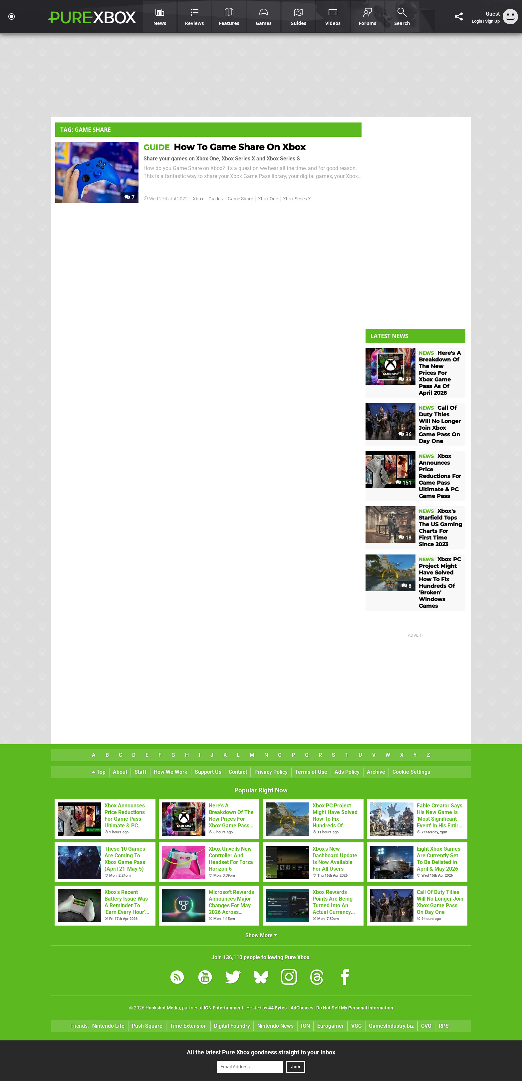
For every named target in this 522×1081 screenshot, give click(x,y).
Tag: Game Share (85, 129)
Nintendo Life (108, 1026)
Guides (215, 199)
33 (404, 379)
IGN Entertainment (223, 1008)
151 (403, 483)
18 (404, 538)
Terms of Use (311, 772)
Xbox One (268, 199)
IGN (305, 1026)
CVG (426, 1026)
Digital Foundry (232, 1026)
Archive (376, 772)
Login (477, 21)
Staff (140, 772)
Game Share (240, 199)
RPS (444, 1026)
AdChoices (301, 1008)
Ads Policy (347, 772)
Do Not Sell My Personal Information (354, 1008)
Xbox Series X (297, 199)
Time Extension (188, 1026)
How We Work (170, 772)
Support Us (208, 772)
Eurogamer (330, 1026)
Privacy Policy (271, 772)
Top (99, 772)
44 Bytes (277, 1008)
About (120, 772)
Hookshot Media (162, 1008)
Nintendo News (275, 1026)
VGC (356, 1026)
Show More (261, 935)
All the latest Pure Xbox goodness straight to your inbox (261, 1052)
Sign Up (492, 21)
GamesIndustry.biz (391, 1026)
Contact (238, 772)
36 (404, 434)
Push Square (147, 1026)
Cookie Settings (411, 772)
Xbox (198, 199)
